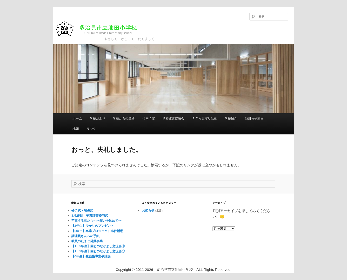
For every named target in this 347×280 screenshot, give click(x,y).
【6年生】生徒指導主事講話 (91, 256)
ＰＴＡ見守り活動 (204, 118)
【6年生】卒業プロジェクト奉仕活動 (97, 231)
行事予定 (148, 118)
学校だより (97, 118)
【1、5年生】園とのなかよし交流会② (98, 251)
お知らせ (148, 210)
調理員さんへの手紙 (85, 236)
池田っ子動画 (254, 118)
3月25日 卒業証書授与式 (89, 215)
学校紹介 (231, 118)
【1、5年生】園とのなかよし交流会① (98, 246)
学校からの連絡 (124, 118)
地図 (76, 129)
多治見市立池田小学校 (100, 28)
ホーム (77, 118)
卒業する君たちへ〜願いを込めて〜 (96, 220)
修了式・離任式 (82, 210)
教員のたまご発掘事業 (87, 241)
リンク (91, 129)
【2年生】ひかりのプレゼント (92, 225)
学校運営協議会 (173, 118)
